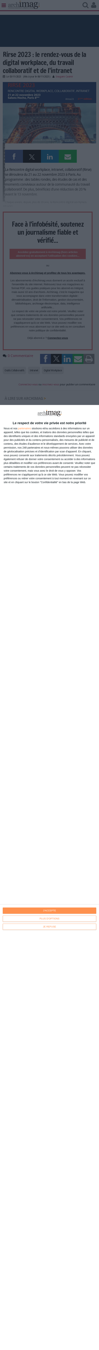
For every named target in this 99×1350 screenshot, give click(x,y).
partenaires (24, 428)
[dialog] (49, 877)
